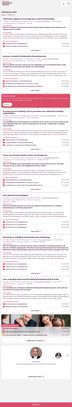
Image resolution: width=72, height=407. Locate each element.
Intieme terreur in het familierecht (16, 224)
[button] (68, 356)
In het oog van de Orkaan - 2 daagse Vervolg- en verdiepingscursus (26, 335)
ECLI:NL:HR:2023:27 (45, 240)
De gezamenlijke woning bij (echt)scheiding (19, 142)
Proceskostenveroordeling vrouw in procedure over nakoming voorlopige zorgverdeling (33, 112)
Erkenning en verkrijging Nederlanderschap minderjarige (26, 237)
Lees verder (36, 50)
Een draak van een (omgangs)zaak (16, 43)
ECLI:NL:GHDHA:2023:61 (42, 21)
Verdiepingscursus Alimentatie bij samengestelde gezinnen (24, 86)
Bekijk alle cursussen (36, 341)
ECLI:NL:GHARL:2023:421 (50, 198)
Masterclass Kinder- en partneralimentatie (18, 81)
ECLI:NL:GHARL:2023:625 (50, 59)
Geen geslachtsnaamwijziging (15, 195)
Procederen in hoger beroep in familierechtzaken (21, 145)
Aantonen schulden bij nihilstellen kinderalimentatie (24, 56)
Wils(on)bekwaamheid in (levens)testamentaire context (22, 332)
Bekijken (7, 104)
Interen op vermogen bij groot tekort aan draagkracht (25, 155)
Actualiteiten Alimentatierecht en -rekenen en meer (21, 83)
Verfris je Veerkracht (11, 328)
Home (3, 15)
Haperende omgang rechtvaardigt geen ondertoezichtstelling (28, 19)
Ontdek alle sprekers (36, 376)
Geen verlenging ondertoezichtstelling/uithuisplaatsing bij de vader (31, 279)
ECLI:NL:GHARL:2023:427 (50, 158)
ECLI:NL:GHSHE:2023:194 (48, 116)
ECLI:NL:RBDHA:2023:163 (42, 282)
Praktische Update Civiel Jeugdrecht (16, 46)
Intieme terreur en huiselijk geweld (16, 140)
